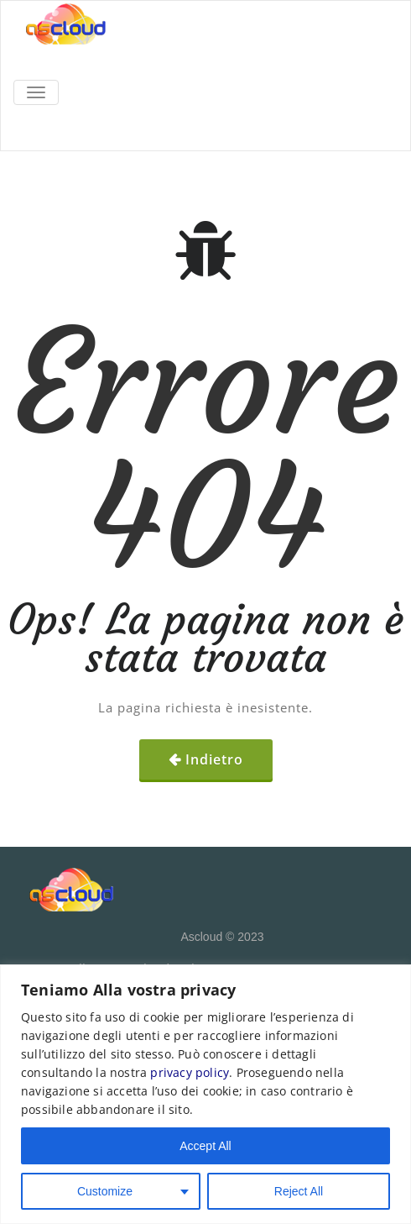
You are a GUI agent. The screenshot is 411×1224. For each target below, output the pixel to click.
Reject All (298, 1191)
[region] (205, 1094)
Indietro (214, 759)
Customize (105, 1191)
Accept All (205, 1146)
